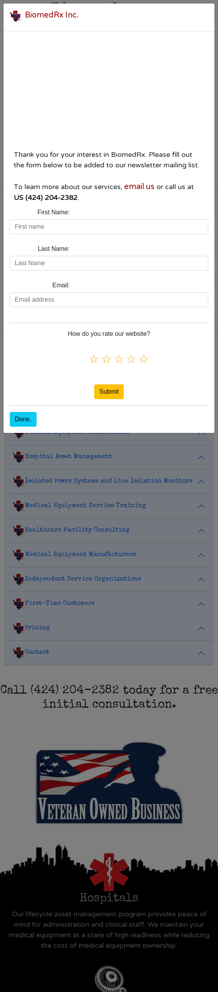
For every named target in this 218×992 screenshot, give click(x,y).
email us (139, 186)
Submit (109, 391)
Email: (61, 285)
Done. (23, 419)
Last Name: (54, 248)
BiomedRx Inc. (52, 15)
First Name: (53, 212)
